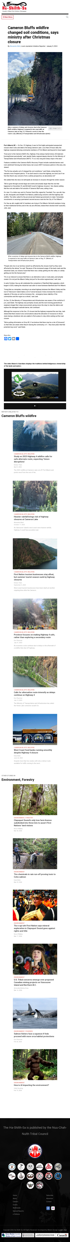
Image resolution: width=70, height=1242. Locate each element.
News (15, 1198)
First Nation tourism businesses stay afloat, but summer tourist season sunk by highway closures (34, 577)
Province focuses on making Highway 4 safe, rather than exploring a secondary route (34, 636)
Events (15, 1205)
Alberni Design (52, 1230)
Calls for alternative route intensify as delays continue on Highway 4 (34, 693)
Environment (11, 780)
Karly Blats (17, 756)
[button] (35, 89)
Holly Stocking (18, 1088)
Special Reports (18, 1211)
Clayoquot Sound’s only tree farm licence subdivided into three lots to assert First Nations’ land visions (33, 823)
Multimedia (16, 1208)
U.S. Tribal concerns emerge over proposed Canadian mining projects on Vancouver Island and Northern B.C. (34, 982)
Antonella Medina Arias (21, 988)
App (65, 1230)
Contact (48, 1202)
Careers (15, 1202)
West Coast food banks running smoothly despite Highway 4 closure (33, 751)
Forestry (28, 780)
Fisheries (29, 1031)
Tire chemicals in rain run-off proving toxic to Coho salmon (35, 875)
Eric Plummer (18, 640)
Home (15, 1195)
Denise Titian (18, 465)
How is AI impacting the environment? (31, 1085)
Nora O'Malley (18, 829)
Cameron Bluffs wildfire (19, 416)
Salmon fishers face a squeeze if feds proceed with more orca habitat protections (34, 1035)
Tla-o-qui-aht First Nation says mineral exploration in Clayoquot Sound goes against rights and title (34, 928)
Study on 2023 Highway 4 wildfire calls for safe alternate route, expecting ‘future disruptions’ (33, 459)
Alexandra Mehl (15, 46)
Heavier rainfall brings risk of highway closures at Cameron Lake (31, 518)
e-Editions (16, 1214)
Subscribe (49, 1195)
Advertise (49, 1198)
